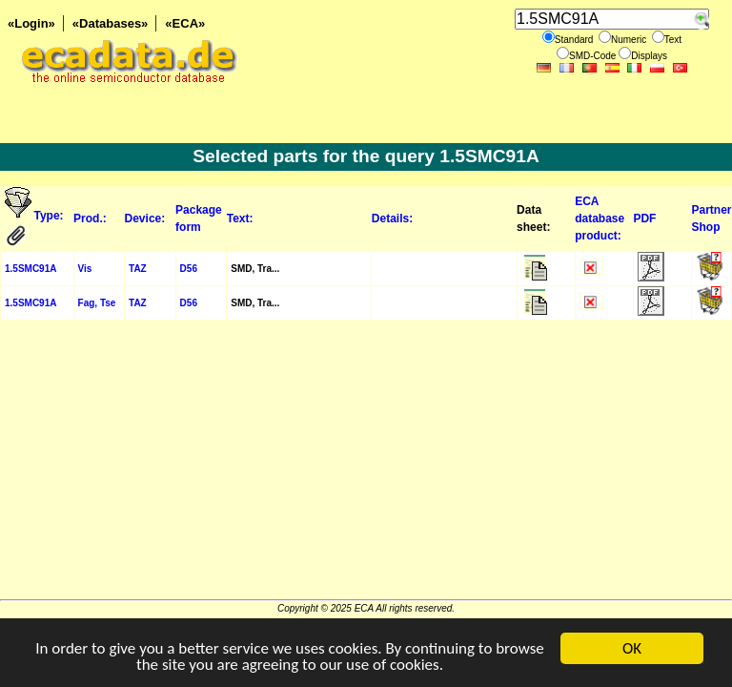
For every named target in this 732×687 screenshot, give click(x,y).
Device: (145, 218)
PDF (644, 218)
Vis (85, 268)
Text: (240, 218)
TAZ (138, 268)
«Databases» (110, 23)
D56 (188, 268)
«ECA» (185, 23)
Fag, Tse (97, 303)
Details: (392, 218)
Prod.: (90, 218)
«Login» (31, 23)
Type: (50, 215)
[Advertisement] (366, 465)
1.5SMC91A (30, 268)
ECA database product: (599, 218)
